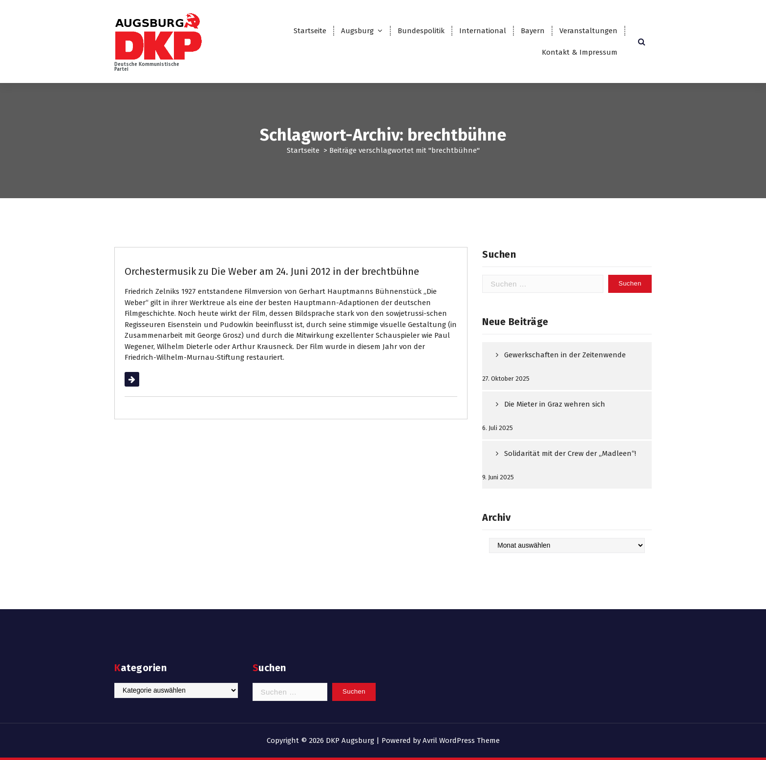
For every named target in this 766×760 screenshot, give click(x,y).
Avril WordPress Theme (461, 740)
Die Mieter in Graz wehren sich (554, 404)
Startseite (310, 30)
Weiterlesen (144, 379)
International (482, 30)
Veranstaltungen (588, 30)
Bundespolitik (421, 30)
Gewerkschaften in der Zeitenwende (565, 354)
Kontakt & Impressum (579, 52)
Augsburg (357, 30)
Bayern (533, 30)
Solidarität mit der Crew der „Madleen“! (570, 453)
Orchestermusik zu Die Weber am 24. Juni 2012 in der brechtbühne (272, 271)
